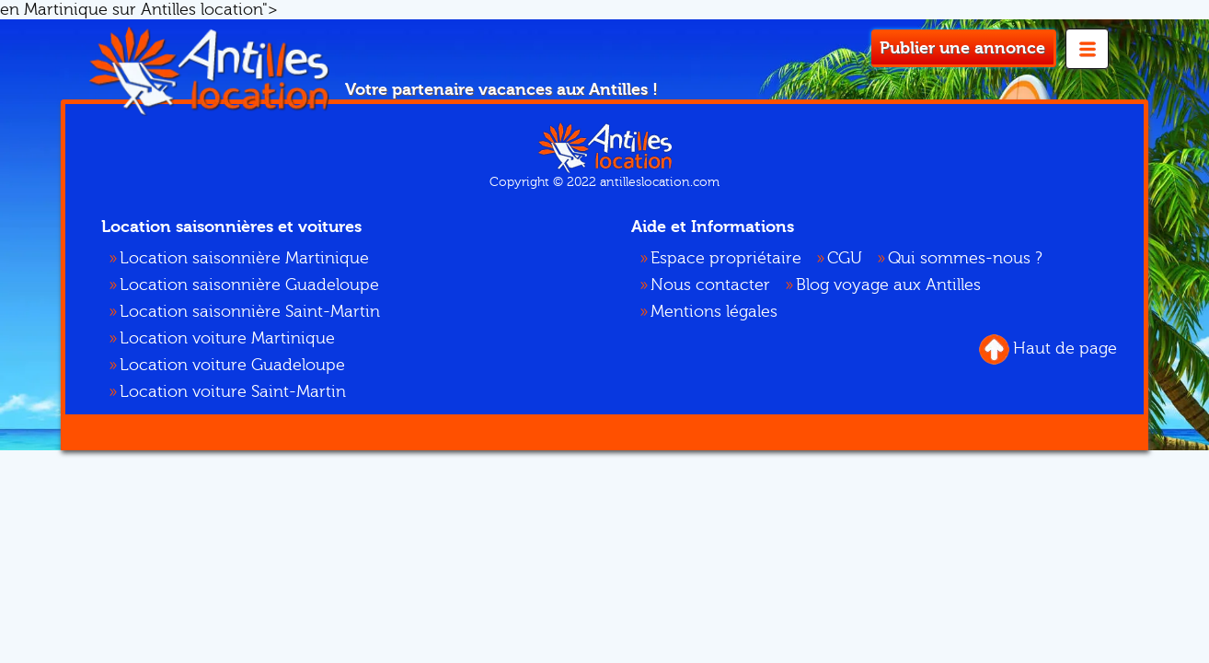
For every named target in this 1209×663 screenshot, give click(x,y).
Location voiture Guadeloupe (232, 365)
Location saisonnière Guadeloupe (249, 285)
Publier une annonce (962, 48)
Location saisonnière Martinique (244, 258)
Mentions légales (714, 311)
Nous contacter (710, 285)
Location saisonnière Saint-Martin (250, 311)
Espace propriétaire (726, 258)
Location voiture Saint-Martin (233, 391)
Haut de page (1048, 349)
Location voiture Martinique (227, 338)
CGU (844, 258)
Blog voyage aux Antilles (888, 285)
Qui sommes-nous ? (965, 258)
